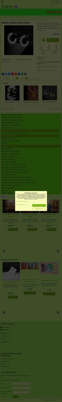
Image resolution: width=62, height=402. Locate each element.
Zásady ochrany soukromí (22, 201)
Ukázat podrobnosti (20, 204)
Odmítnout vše (39, 208)
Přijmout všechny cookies (39, 205)
